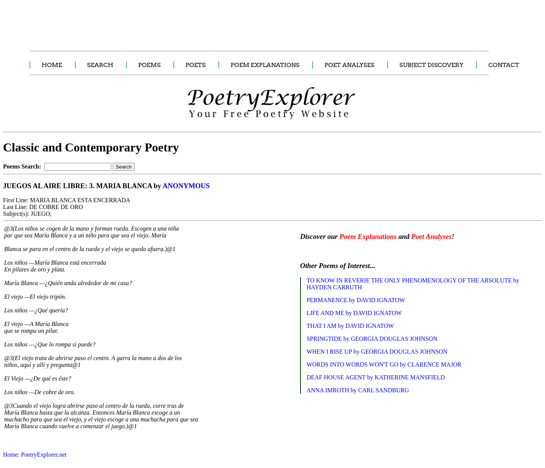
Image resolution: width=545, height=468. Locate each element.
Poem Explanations (368, 236)
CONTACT (503, 65)
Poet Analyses (431, 236)
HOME (52, 65)
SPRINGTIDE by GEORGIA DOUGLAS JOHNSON (372, 338)
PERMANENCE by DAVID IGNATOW (356, 300)
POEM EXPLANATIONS (264, 65)
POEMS (149, 65)
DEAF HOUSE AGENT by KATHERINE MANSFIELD (376, 377)
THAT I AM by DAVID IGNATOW (350, 326)
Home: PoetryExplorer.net (35, 454)
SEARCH (100, 65)
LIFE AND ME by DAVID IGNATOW (354, 313)
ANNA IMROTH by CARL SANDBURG (358, 390)
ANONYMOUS (186, 186)
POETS (195, 65)
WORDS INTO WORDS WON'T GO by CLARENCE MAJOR (384, 364)
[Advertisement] (142, 21)
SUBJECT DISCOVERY (431, 65)
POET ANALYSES (349, 65)
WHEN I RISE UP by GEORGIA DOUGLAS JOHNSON (377, 351)
